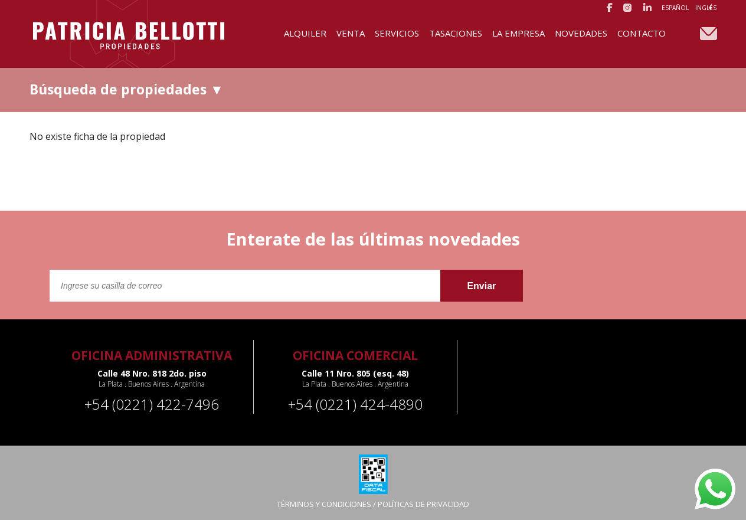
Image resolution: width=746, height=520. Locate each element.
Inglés (705, 8)
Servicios (397, 33)
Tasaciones (455, 33)
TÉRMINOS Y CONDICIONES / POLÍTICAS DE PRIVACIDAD (373, 504)
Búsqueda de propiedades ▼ (127, 89)
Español (675, 8)
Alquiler (305, 33)
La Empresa (518, 33)
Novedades (581, 33)
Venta (350, 33)
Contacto (641, 33)
